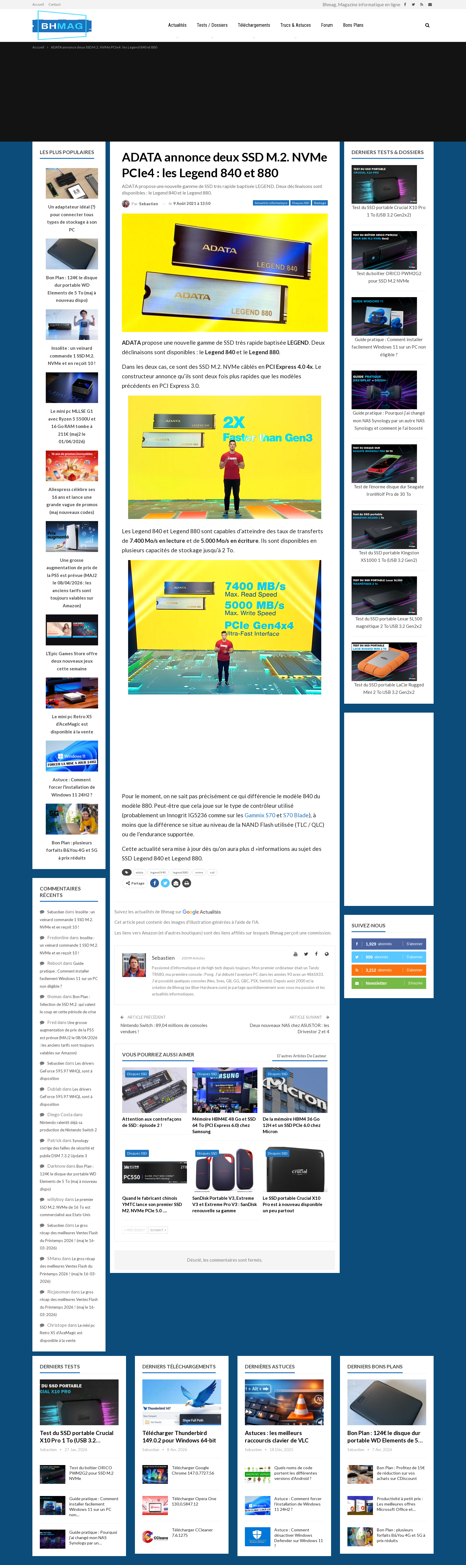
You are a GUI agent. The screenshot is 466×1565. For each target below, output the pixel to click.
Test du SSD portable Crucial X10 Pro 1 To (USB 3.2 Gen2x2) (389, 211)
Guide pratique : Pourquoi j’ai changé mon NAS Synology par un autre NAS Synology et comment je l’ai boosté (389, 420)
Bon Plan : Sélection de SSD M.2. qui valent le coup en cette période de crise (68, 1004)
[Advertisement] (233, 95)
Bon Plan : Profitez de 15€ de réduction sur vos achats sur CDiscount (401, 1473)
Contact (54, 4)
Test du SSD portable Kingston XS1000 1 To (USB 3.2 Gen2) (389, 556)
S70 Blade (296, 815)
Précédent (134, 1230)
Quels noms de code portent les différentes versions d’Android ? (295, 1473)
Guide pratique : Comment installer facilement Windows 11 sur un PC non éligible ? (389, 347)
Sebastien (55, 911)
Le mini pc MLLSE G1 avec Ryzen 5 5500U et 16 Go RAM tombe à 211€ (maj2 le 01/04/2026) (72, 426)
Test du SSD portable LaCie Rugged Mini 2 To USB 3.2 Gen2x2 (389, 688)
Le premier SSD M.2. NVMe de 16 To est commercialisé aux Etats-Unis (66, 1207)
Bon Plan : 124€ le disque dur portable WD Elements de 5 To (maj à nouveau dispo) (71, 289)
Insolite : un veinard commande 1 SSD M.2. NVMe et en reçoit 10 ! (67, 919)
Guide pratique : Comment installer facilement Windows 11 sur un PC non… (94, 1506)
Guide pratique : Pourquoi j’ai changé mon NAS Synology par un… (93, 1537)
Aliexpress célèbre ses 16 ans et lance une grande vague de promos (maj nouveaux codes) (71, 501)
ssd (212, 872)
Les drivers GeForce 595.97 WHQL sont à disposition (67, 1071)
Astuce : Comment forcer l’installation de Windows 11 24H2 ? (298, 1504)
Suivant (158, 1230)
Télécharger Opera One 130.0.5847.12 (194, 1501)
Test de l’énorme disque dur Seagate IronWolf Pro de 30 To (389, 490)
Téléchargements (253, 25)
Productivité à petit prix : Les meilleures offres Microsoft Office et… (400, 1504)
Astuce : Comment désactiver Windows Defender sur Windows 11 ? (298, 1537)
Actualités (175, 25)
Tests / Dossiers (210, 25)
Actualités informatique (271, 203)
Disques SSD (300, 203)
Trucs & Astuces (296, 25)
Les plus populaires (67, 152)
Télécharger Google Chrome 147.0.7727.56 (193, 1470)
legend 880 (180, 872)
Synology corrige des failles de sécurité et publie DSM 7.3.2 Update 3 (67, 1148)
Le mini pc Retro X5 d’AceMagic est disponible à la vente (67, 1333)
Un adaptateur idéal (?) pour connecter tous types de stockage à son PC (72, 218)
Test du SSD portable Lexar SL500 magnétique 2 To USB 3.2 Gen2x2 (388, 622)
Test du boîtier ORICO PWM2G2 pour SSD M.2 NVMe (388, 277)
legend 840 (158, 872)
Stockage (320, 203)
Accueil (38, 4)
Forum (328, 25)
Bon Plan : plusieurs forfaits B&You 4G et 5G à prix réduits (401, 1535)
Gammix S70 (260, 815)
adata (139, 872)
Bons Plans (355, 25)
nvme (199, 872)
